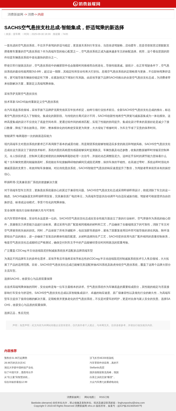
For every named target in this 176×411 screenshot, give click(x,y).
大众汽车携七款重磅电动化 (104, 382)
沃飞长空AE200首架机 (102, 358)
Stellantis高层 (97, 367)
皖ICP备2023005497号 (130, 405)
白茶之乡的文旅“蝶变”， (102, 377)
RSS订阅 (104, 397)
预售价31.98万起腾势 (15, 358)
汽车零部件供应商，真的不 (104, 362)
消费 (31, 14)
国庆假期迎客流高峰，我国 (104, 372)
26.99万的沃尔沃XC (15, 362)
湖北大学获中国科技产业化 (18, 367)
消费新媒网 (15, 14)
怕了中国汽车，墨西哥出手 (18, 372)
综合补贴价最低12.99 (15, 382)
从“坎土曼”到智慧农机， (17, 377)
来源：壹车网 (12, 34)
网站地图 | (89, 397)
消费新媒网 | (73, 397)
